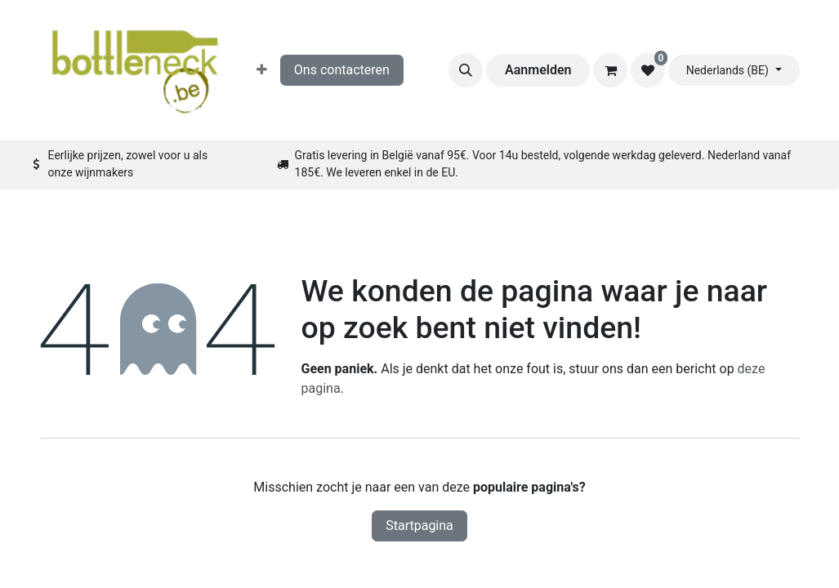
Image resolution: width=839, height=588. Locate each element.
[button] (466, 70)
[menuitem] (262, 70)
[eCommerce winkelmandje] (610, 70)
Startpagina (419, 525)
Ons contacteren (342, 70)
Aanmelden (538, 70)
